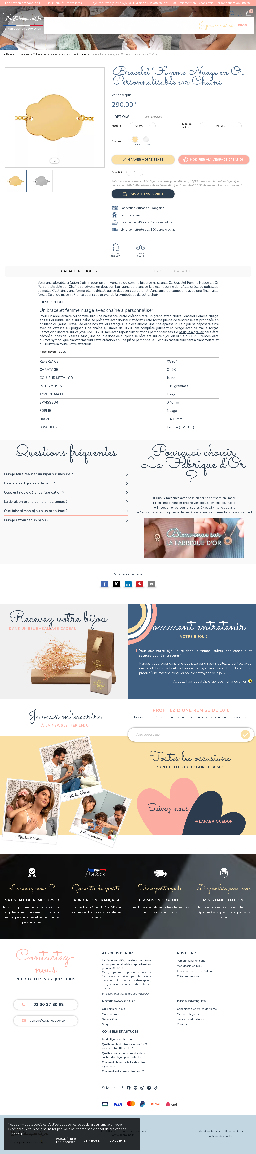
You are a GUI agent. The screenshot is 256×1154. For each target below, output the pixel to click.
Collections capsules (45, 54)
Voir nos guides (153, 117)
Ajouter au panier (147, 194)
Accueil (25, 54)
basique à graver (191, 332)
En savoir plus (17, 1133)
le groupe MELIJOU (137, 994)
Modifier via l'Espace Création (217, 160)
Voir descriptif (121, 95)
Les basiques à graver (74, 54)
